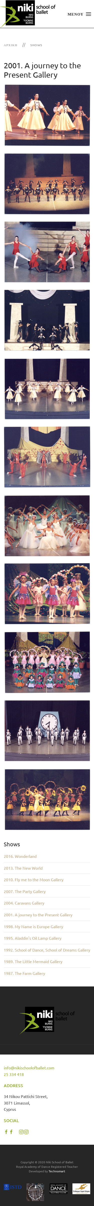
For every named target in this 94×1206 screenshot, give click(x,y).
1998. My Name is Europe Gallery (33, 926)
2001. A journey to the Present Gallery (38, 914)
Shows (36, 45)
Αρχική (10, 45)
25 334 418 (14, 1074)
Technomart (57, 1171)
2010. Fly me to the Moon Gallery (33, 879)
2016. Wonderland (20, 856)
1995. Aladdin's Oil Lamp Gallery (32, 937)
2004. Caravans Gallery (24, 902)
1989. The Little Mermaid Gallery (33, 961)
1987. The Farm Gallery (24, 973)
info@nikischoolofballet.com (29, 1067)
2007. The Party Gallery (25, 891)
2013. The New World (23, 867)
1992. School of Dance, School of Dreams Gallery (47, 949)
